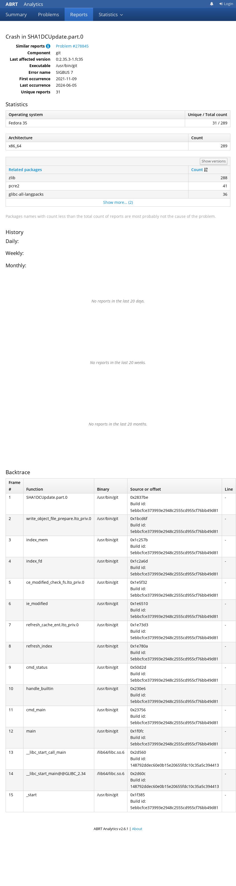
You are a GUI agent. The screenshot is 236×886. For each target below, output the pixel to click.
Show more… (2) (118, 202)
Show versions (214, 161)
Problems (48, 14)
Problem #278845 (72, 46)
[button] (48, 46)
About (137, 828)
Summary (16, 14)
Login (226, 3)
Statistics (111, 14)
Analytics (24, 4)
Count (197, 169)
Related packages (25, 169)
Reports (79, 14)
